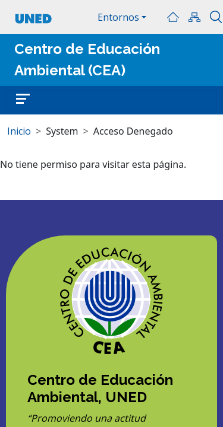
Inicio (173, 17)
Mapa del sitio (194, 17)
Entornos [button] (118, 17)
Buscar (216, 17)
